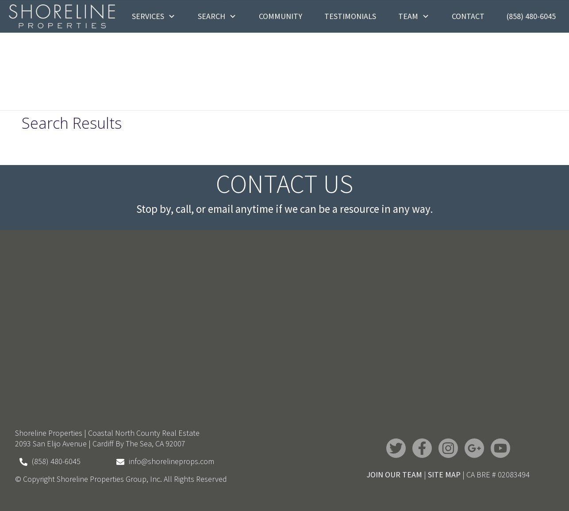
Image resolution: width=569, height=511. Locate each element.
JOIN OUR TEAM (394, 474)
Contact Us (284, 183)
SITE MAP (444, 474)
